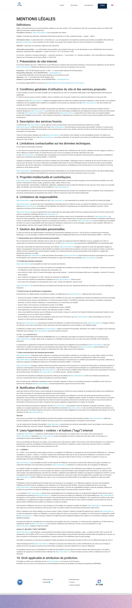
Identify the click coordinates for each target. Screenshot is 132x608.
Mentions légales (75, 585)
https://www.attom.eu (40, 32)
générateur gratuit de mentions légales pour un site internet (64, 83)
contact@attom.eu (55, 73)
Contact (102, 5)
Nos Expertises (89, 5)
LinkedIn (46, 582)
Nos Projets (74, 5)
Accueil (62, 5)
